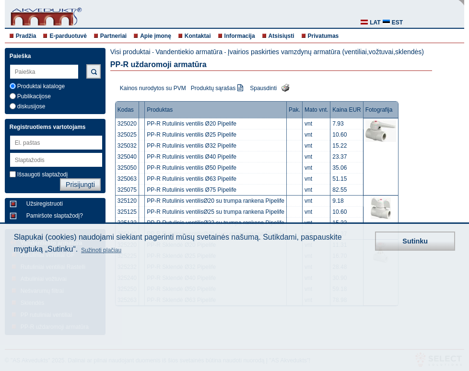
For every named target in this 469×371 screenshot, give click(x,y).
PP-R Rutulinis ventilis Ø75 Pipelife (191, 189)
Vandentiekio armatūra (189, 52)
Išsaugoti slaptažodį (42, 174)
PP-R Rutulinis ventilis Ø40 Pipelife (191, 156)
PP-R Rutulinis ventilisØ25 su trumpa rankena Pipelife (215, 212)
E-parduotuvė (67, 36)
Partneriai (113, 36)
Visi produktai (130, 52)
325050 (127, 167)
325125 (127, 212)
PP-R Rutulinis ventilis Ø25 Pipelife (191, 134)
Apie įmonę (155, 36)
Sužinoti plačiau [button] (101, 250)
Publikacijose (34, 96)
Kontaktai (198, 36)
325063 (127, 178)
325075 (127, 189)
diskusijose (31, 106)
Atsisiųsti (281, 36)
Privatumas (323, 36)
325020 (127, 123)
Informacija (239, 36)
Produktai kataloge (41, 86)
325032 (127, 145)
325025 (127, 134)
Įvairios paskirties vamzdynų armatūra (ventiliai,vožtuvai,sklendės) (326, 52)
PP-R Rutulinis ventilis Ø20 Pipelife (191, 123)
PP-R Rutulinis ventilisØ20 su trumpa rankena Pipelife (215, 200)
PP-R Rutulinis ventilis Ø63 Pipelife (191, 178)
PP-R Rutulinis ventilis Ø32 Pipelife (191, 145)
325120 (127, 200)
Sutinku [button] (415, 241)
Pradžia (26, 36)
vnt (308, 123)
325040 (127, 156)
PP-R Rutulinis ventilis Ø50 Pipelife (191, 167)
